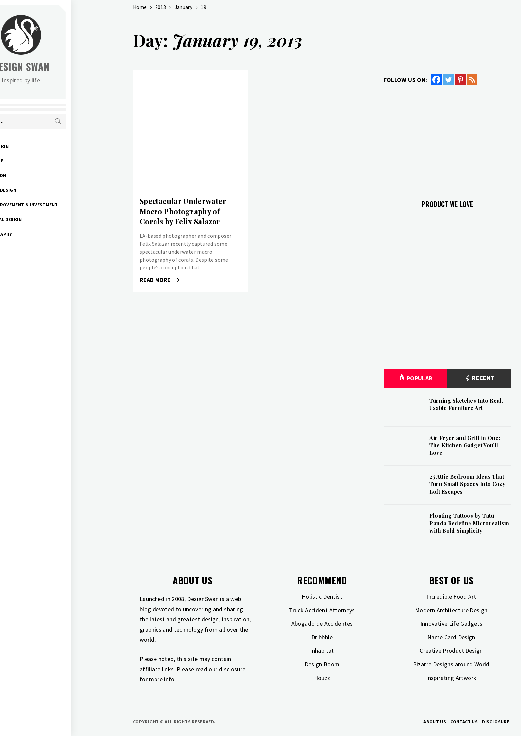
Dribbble (322, 637)
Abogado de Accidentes (322, 623)
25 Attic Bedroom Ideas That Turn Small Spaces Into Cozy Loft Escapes (467, 484)
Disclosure (495, 722)
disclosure (232, 669)
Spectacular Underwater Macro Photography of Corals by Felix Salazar (183, 211)
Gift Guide (42, 161)
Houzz (322, 678)
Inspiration (44, 175)
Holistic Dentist (322, 596)
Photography (47, 234)
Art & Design (45, 146)
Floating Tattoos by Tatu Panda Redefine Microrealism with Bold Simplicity (469, 523)
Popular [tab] (416, 378)
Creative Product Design (451, 650)
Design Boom (322, 664)
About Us (434, 722)
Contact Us (464, 722)
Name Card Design (451, 637)
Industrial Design (52, 219)
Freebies (40, 263)
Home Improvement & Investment (70, 205)
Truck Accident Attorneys (322, 610)
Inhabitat (322, 650)
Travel (38, 249)
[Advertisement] (447, 138)
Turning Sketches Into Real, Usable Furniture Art (466, 404)
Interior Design (49, 190)
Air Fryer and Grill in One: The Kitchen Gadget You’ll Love (464, 445)
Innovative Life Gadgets (451, 623)
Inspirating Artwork (451, 678)
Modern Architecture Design (451, 610)
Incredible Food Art (451, 596)
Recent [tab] (479, 378)
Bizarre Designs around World (451, 664)
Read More (159, 280)
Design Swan (73, 66)
